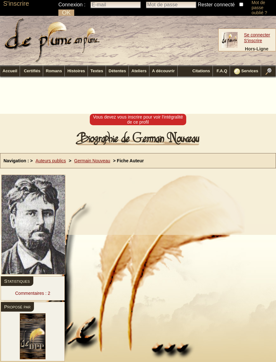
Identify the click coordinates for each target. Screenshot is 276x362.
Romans (54, 70)
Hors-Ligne (256, 48)
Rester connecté (216, 4)
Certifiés (32, 70)
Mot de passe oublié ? (259, 7)
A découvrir (163, 70)
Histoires (76, 70)
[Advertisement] (138, 95)
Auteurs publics (51, 160)
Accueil (10, 70)
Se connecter (257, 34)
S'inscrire (16, 3)
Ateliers (139, 70)
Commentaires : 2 (32, 293)
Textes (96, 70)
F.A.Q (222, 70)
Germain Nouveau (92, 160)
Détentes (117, 70)
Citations (201, 70)
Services (246, 71)
